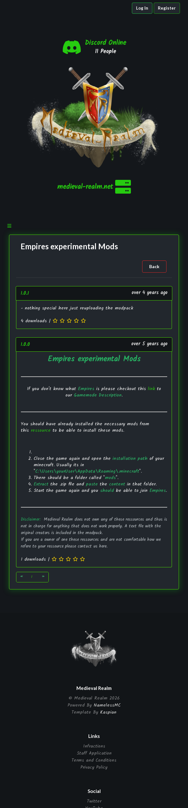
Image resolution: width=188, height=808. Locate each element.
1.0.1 (25, 293)
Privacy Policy (94, 767)
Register (167, 8)
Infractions (94, 747)
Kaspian (108, 712)
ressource (41, 430)
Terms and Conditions (94, 760)
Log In (142, 8)
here (103, 546)
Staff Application (94, 753)
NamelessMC (107, 705)
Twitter (94, 802)
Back (154, 266)
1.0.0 (25, 344)
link (151, 388)
